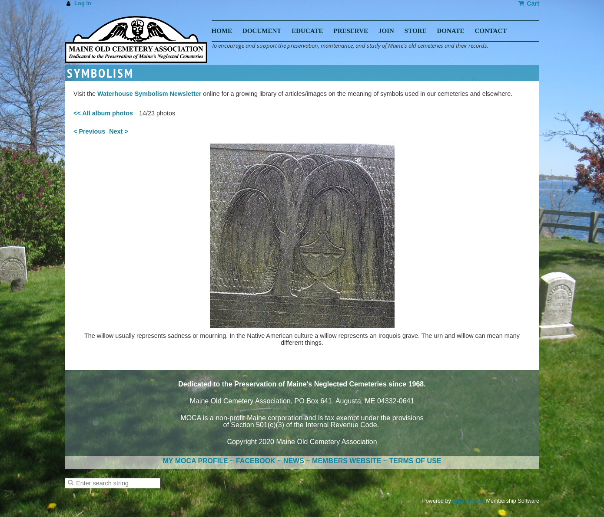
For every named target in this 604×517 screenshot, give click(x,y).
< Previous (89, 131)
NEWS (293, 461)
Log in (82, 3)
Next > (118, 131)
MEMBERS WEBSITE (346, 461)
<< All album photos (103, 113)
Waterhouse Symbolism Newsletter (149, 93)
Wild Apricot (468, 501)
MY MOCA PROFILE (195, 461)
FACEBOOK (255, 461)
